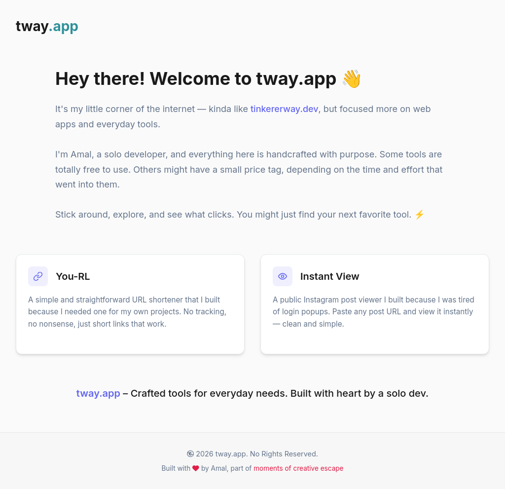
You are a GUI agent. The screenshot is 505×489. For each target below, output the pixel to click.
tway (47, 26)
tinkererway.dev (285, 109)
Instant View (330, 276)
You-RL (73, 276)
